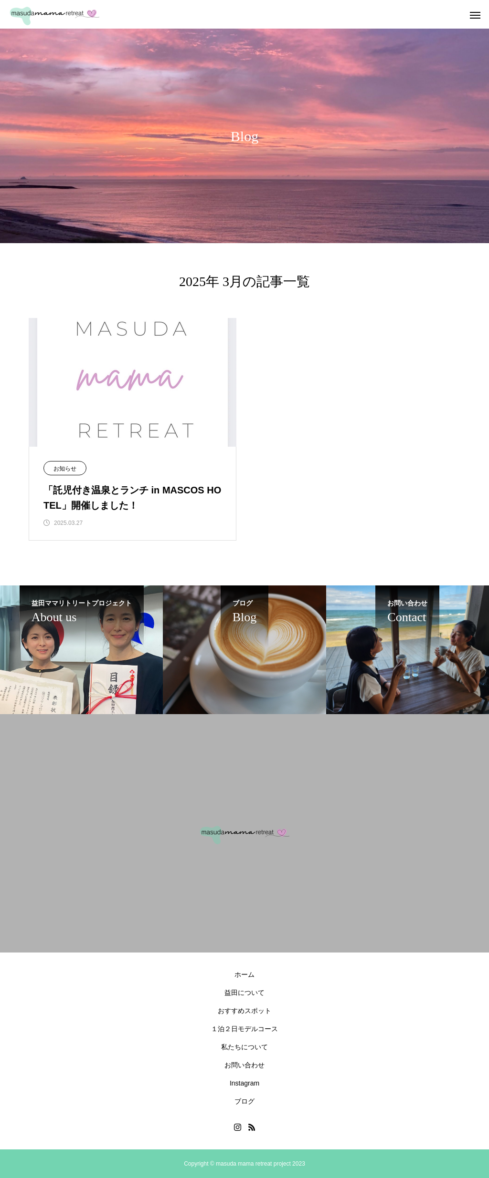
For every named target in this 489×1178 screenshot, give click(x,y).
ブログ (244, 1101)
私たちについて (244, 1047)
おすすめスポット (244, 1010)
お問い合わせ (244, 1065)
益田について (244, 992)
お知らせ (64, 468)
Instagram (244, 1083)
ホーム (244, 974)
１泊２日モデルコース (244, 1029)
